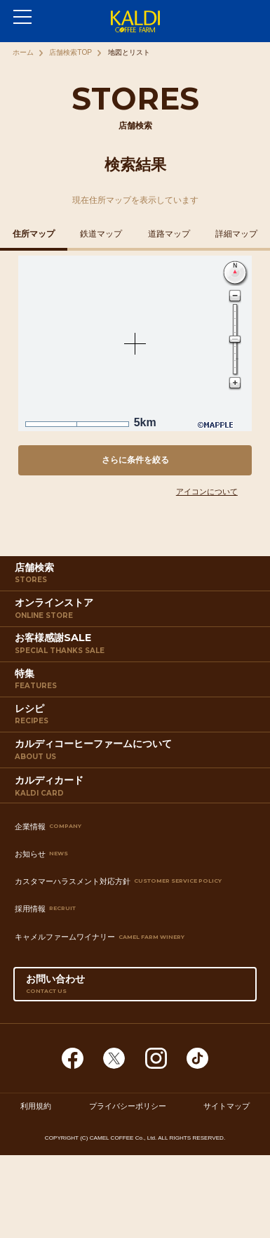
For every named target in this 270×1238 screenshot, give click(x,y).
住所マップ (34, 234)
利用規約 (35, 1106)
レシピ (137, 717)
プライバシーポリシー (127, 1106)
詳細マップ (236, 234)
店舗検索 (137, 576)
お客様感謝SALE (137, 646)
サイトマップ (226, 1106)
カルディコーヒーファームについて (137, 752)
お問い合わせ (135, 987)
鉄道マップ (101, 234)
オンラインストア (137, 611)
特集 (137, 682)
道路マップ (169, 234)
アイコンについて (207, 491)
